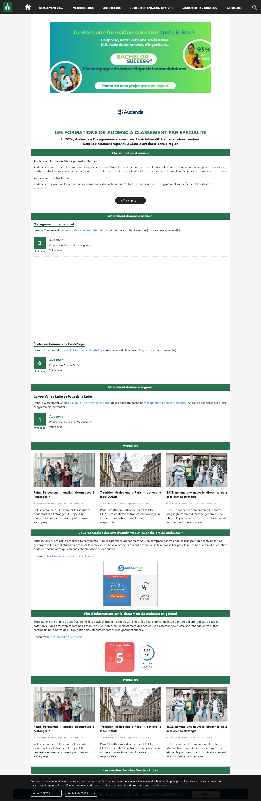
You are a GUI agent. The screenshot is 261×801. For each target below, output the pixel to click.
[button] (64, 8)
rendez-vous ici (161, 785)
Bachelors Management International (84, 230)
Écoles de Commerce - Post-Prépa (82, 350)
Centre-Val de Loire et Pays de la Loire (85, 402)
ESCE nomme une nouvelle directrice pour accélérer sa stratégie (196, 494)
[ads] (130, 92)
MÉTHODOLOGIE (83, 8)
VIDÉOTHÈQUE (111, 8)
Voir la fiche (55, 250)
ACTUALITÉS (234, 8)
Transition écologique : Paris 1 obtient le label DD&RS (130, 494)
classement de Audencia (66, 637)
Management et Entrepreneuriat (165, 402)
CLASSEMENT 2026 (51, 8)
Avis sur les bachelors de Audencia (74, 556)
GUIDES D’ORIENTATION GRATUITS (151, 8)
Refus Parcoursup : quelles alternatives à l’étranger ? (64, 494)
